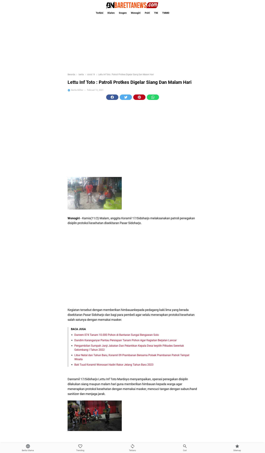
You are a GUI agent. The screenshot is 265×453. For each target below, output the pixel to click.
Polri (147, 13)
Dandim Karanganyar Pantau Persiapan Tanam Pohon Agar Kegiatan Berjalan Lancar (125, 340)
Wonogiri (136, 13)
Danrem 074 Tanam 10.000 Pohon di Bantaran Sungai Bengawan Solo (116, 334)
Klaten (111, 13)
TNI (156, 13)
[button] (112, 97)
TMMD (165, 13)
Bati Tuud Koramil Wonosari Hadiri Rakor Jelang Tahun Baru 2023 (113, 364)
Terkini (99, 13)
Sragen (123, 13)
